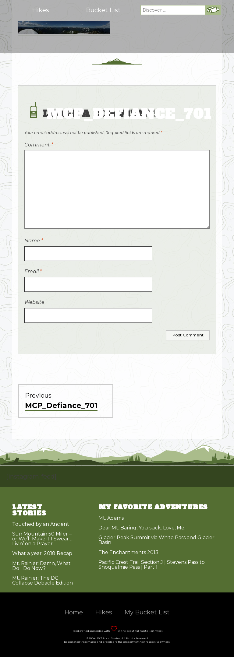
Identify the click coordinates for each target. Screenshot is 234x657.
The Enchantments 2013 (128, 552)
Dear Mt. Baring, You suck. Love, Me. (141, 528)
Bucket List (103, 10)
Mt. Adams (111, 518)
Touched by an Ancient (40, 524)
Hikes (40, 10)
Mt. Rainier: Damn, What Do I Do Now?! (41, 565)
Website (34, 302)
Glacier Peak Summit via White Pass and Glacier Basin (156, 540)
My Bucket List (147, 612)
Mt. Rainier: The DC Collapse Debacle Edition (42, 580)
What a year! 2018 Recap (42, 553)
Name (33, 241)
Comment (38, 145)
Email (33, 271)
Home (73, 612)
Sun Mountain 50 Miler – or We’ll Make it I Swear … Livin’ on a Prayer (42, 538)
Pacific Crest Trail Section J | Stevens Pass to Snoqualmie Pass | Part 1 (151, 564)
